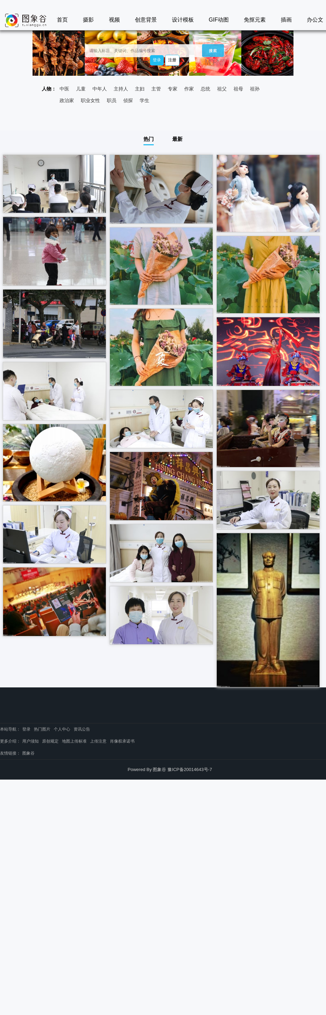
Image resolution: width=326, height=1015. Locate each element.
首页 (62, 20)
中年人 (99, 88)
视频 (114, 20)
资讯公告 (82, 729)
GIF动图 (219, 20)
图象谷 (28, 753)
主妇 (140, 88)
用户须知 (30, 741)
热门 (148, 139)
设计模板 (183, 20)
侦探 (128, 100)
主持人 (121, 88)
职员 (111, 100)
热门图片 (42, 729)
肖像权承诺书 (122, 741)
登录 (157, 60)
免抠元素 (255, 20)
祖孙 (255, 88)
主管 (156, 88)
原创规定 (50, 741)
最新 (177, 139)
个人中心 (62, 729)
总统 (205, 88)
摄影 (88, 20)
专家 (172, 88)
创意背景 (146, 20)
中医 (64, 88)
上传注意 (98, 741)
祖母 (238, 88)
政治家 (67, 100)
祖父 (222, 88)
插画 (286, 20)
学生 (144, 100)
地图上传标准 (74, 741)
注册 (172, 60)
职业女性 (90, 100)
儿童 (81, 88)
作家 (189, 88)
